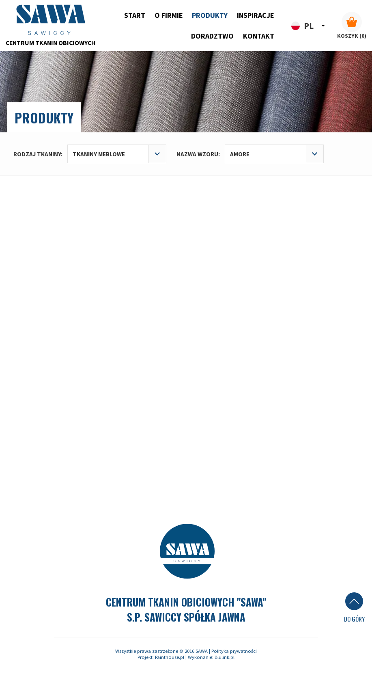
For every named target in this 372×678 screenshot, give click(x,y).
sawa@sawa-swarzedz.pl (305, 371)
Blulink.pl (224, 657)
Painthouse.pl (169, 657)
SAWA (202, 651)
